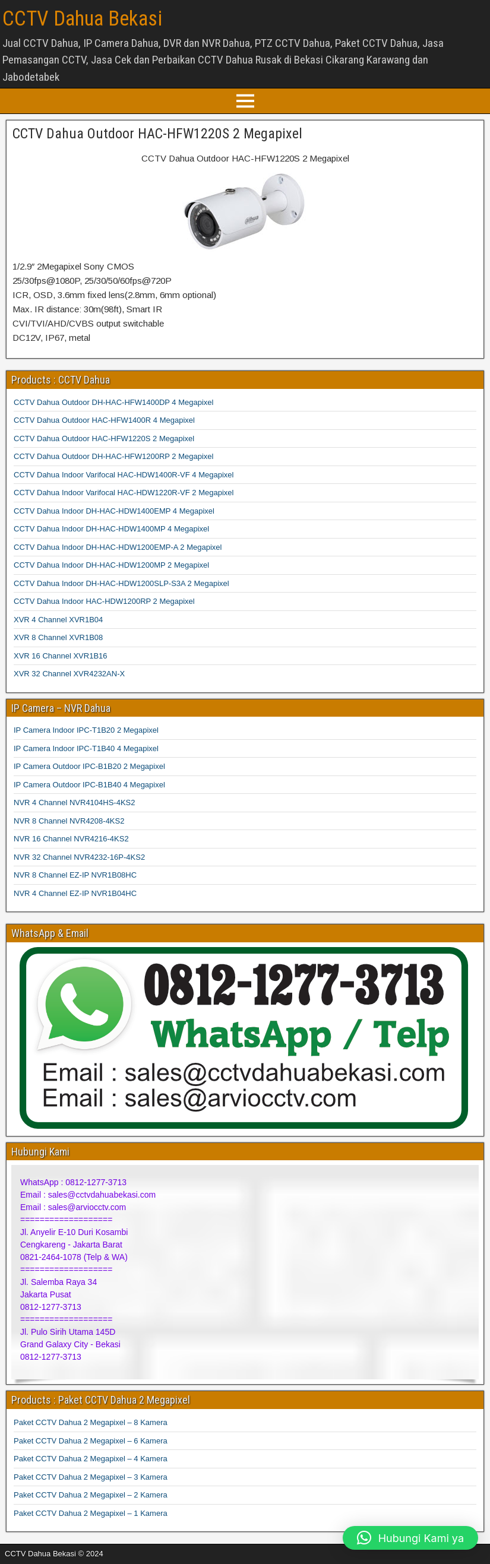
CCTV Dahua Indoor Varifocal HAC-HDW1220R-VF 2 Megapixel (123, 492)
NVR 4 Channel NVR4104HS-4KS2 (74, 802)
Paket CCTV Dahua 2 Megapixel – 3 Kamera (90, 1477)
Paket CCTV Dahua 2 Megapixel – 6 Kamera (90, 1440)
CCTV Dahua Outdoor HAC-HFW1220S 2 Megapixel (157, 133)
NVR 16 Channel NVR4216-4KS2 (71, 838)
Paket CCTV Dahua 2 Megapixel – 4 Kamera (90, 1458)
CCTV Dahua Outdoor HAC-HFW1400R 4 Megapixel (104, 420)
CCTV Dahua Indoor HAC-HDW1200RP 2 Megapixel (104, 601)
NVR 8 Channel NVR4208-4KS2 (69, 820)
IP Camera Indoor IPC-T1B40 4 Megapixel (86, 748)
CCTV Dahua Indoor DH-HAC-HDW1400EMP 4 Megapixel (114, 510)
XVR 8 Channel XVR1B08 (58, 637)
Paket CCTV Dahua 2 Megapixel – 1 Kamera (90, 1513)
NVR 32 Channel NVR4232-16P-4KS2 (79, 857)
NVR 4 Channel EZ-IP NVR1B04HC (75, 893)
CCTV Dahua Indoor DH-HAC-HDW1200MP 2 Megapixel (111, 565)
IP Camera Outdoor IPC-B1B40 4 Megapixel (89, 784)
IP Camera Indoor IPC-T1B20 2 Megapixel (86, 730)
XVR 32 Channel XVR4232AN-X (69, 673)
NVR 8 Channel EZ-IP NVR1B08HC (75, 874)
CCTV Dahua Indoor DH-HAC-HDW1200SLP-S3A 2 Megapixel (121, 583)
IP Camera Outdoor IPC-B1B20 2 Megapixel (89, 766)
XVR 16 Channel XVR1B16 (61, 655)
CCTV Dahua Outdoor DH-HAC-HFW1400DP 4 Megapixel (113, 402)
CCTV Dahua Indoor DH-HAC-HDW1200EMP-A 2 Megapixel (118, 547)
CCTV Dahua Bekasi (82, 19)
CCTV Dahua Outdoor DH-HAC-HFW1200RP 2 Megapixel (113, 456)
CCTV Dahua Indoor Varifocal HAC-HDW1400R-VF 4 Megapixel (123, 474)
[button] (410, 1538)
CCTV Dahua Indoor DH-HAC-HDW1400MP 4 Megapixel (111, 528)
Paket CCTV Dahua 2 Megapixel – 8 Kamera (90, 1422)
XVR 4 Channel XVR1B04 (58, 619)
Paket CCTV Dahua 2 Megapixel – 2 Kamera (90, 1494)
